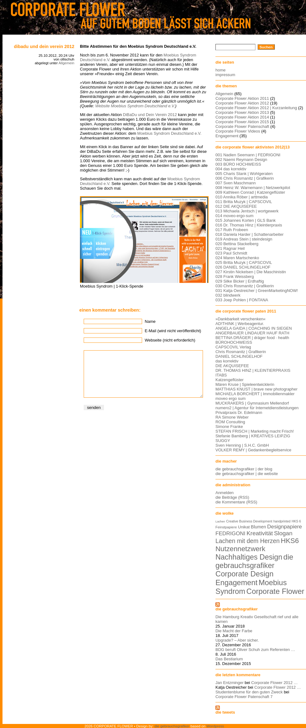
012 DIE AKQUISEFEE (236, 206)
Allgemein (66, 63)
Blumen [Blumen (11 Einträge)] (258, 526)
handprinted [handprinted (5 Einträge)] (281, 521)
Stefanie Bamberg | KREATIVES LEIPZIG (252, 436)
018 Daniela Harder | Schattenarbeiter (249, 234)
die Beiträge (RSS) (232, 497)
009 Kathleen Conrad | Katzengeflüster (250, 192)
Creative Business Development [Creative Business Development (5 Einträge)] (249, 521)
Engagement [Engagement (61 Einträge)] (236, 583)
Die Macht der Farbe (233, 631)
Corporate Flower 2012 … (274, 682)
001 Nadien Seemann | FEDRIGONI (247, 155)
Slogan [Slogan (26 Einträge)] (283, 533)
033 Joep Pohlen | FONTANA (241, 300)
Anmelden (224, 492)
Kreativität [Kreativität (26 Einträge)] (259, 533)
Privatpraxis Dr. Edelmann (238, 412)
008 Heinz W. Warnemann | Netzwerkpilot (252, 187)
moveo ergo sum (230, 398)
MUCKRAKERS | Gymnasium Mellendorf (252, 403)
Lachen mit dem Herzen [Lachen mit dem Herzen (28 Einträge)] (247, 540)
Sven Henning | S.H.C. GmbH (242, 445)
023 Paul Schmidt (231, 253)
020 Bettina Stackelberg (237, 243)
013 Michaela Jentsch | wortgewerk (247, 211)
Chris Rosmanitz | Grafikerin (240, 351)
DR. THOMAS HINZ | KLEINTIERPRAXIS (252, 370)
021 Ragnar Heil (230, 248)
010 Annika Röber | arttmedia (241, 197)
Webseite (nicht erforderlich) (170, 340)
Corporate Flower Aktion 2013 (242, 112)
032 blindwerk (227, 295)
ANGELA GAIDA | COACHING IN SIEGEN (253, 328)
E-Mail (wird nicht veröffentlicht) (173, 330)
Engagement (226, 135)
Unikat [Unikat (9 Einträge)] (244, 527)
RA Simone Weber (232, 417)
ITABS (221, 375)
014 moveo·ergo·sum (234, 215)
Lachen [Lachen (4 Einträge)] (220, 521)
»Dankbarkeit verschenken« (240, 319)
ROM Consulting (230, 422)
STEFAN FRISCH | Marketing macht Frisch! (254, 431)
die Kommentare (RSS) (236, 502)
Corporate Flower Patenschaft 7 (244, 696)
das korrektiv (226, 361)
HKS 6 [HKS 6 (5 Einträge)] (296, 521)
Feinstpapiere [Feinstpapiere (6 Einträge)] (226, 527)
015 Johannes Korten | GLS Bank (245, 220)
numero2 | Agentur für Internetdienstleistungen (257, 407)
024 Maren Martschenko (237, 257)
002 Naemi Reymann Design (241, 159)
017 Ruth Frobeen (231, 229)
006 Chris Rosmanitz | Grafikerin (244, 178)
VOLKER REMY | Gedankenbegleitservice (253, 450)
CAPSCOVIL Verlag (233, 347)
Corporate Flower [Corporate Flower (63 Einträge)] (275, 591)
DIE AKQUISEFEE (232, 365)
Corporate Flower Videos (237, 131)
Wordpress (215, 726)
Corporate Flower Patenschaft (242, 126)
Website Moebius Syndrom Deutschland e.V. (135, 106)
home (220, 70)
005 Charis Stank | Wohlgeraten (244, 173)
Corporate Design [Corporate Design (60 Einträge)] (244, 574)
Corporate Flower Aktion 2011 (242, 98)
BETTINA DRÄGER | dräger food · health (252, 337)
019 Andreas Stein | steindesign (243, 239)
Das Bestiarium (229, 659)
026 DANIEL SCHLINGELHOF (242, 267)
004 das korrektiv (230, 169)
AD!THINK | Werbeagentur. (239, 323)
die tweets (225, 712)
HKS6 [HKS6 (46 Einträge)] (290, 541)
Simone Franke (229, 426)
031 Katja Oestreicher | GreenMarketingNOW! (256, 290)
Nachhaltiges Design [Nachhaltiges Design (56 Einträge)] (248, 557)
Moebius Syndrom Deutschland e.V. (169, 133)
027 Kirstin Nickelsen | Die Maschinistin (250, 271)
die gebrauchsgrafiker (236, 609)
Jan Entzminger (229, 682)
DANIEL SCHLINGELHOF (239, 356)
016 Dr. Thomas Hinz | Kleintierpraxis (248, 225)
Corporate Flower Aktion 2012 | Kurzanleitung (256, 107)
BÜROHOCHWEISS (233, 342)
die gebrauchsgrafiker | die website (246, 473)
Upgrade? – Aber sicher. (237, 640)
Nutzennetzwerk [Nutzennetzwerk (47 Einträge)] (240, 549)
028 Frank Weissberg (234, 276)
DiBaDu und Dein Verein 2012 (44, 46)
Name (150, 321)
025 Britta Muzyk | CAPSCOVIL (243, 262)
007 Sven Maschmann (235, 183)
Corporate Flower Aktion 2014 (242, 117)
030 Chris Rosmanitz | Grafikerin (244, 286)
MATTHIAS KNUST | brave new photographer (256, 389)
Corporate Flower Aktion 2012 (242, 103)
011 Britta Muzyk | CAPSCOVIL (243, 201)
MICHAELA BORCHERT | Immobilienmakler (254, 393)
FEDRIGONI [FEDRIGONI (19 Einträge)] (230, 533)
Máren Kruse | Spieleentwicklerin (244, 384)
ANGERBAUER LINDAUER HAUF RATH (252, 333)
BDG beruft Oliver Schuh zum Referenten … (255, 649)
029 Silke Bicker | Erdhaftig (239, 281)
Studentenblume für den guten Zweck (249, 692)
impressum (225, 74)
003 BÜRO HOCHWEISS (238, 164)
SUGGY (222, 440)
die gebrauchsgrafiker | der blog (243, 469)
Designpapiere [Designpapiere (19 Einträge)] (284, 526)
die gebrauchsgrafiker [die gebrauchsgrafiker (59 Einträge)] (254, 561)
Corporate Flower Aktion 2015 (242, 121)
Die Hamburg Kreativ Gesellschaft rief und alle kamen (257, 619)
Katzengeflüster (229, 379)
